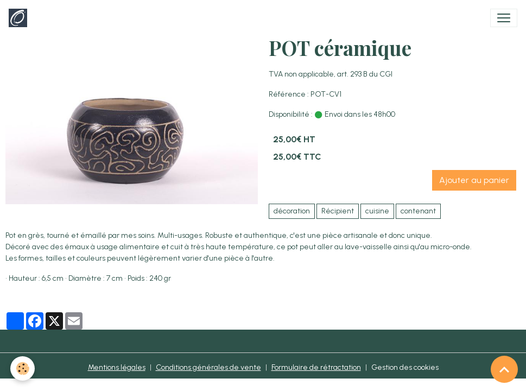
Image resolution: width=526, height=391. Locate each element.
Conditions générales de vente (208, 367)
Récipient (337, 211)
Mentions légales (116, 367)
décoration (292, 211)
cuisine (377, 211)
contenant (418, 211)
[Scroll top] (504, 369)
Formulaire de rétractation (316, 367)
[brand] (20, 18)
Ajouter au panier (474, 180)
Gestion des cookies (405, 367)
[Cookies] (23, 368)
